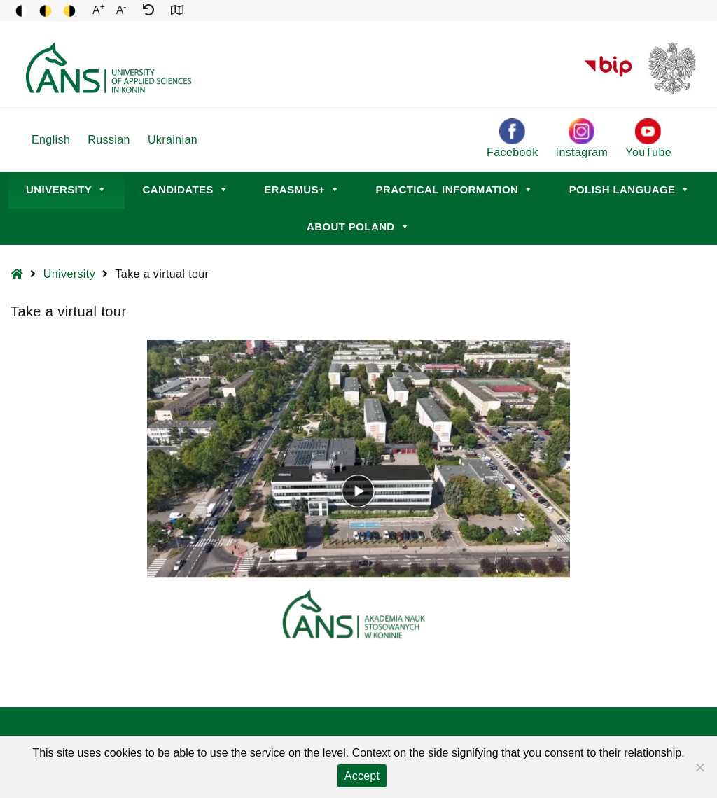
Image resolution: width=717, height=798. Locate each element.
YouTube (648, 138)
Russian (109, 140)
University (66, 189)
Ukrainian (172, 140)
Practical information (455, 189)
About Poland (358, 226)
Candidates (186, 189)
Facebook (512, 138)
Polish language (629, 189)
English (51, 140)
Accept (362, 776)
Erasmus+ (302, 189)
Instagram (582, 138)
